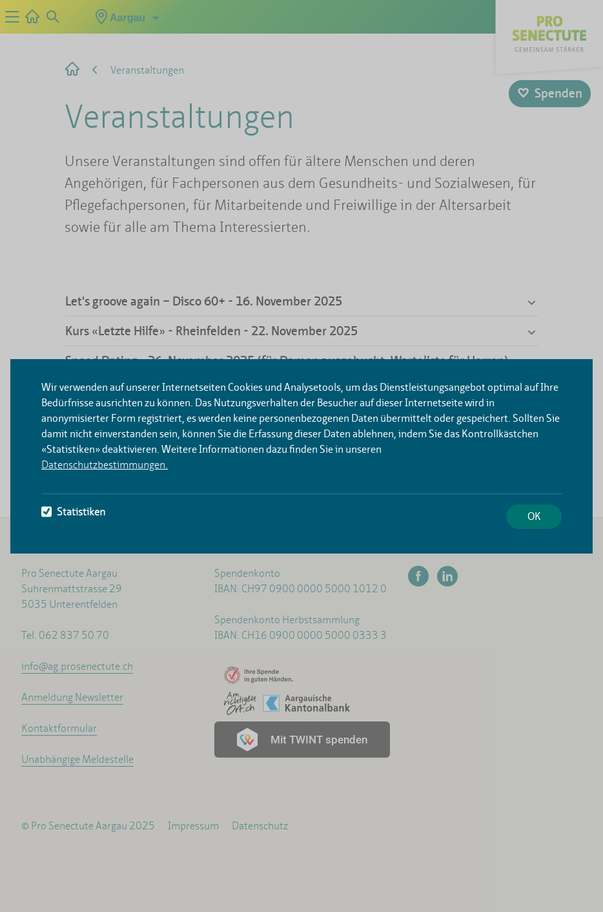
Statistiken (73, 512)
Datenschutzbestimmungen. (104, 465)
